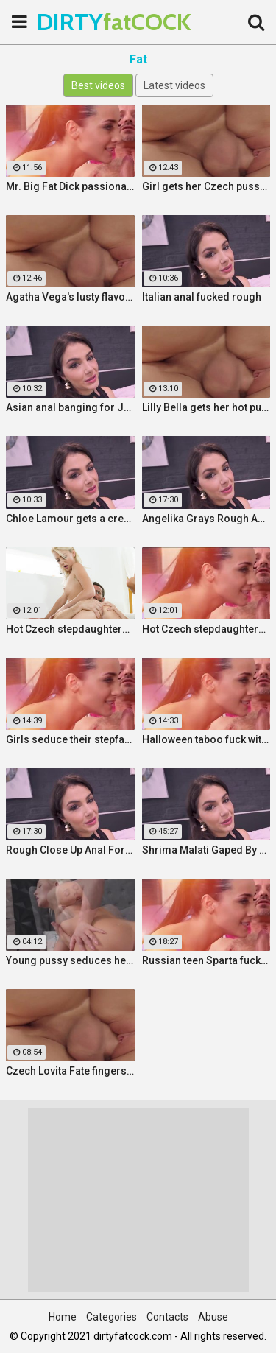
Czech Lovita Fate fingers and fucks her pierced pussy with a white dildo (70, 1071)
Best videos (98, 85)
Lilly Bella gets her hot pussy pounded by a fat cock (206, 407)
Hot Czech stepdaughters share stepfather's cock (70, 629)
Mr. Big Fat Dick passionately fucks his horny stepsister (70, 186)
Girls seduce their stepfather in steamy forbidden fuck (70, 739)
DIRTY (73, 21)
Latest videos (174, 85)
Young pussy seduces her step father (70, 960)
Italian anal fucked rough (201, 297)
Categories (111, 1317)
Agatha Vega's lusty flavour (70, 297)
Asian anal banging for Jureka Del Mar (70, 407)
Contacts (167, 1317)
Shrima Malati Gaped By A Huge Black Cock (206, 850)
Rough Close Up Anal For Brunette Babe (70, 850)
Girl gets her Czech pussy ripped (206, 186)
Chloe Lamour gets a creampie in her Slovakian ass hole (70, 518)
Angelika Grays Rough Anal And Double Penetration (206, 518)
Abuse (213, 1317)
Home (63, 1317)
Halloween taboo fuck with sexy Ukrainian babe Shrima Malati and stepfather (206, 739)
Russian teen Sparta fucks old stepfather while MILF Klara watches (206, 960)
